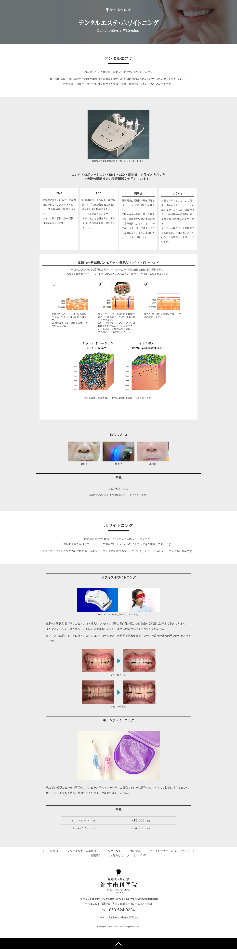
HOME (142, 855)
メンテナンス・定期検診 (81, 851)
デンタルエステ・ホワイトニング (169, 851)
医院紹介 (96, 855)
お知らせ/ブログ (119, 855)
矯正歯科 (135, 851)
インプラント (113, 851)
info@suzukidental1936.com (123, 917)
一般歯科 (53, 851)
